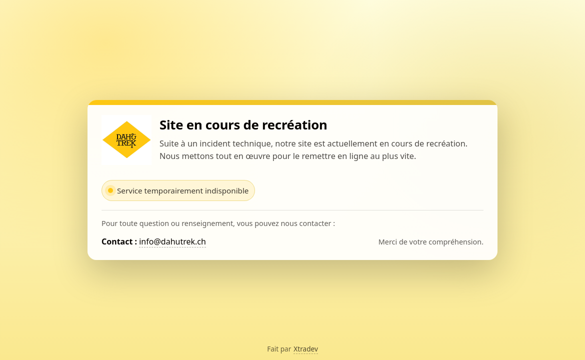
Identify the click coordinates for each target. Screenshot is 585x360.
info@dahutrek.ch (172, 241)
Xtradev (306, 349)
